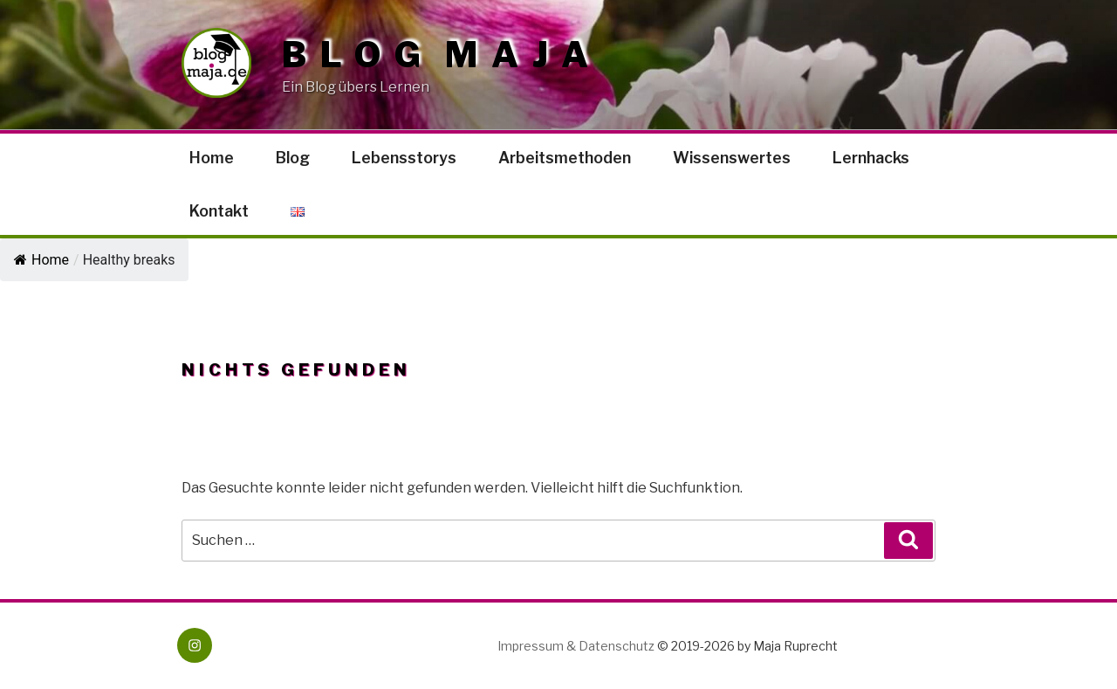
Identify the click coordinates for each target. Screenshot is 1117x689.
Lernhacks (871, 157)
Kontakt (219, 211)
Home (211, 157)
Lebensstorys (404, 157)
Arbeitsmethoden (564, 157)
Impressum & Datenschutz (575, 645)
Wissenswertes (732, 157)
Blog (293, 157)
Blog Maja (442, 55)
